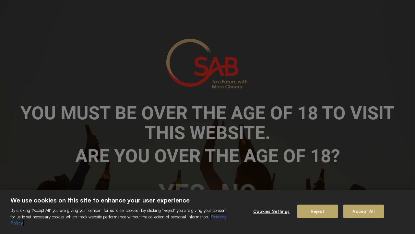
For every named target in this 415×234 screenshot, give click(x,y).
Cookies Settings (271, 211)
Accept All (363, 211)
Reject (318, 211)
